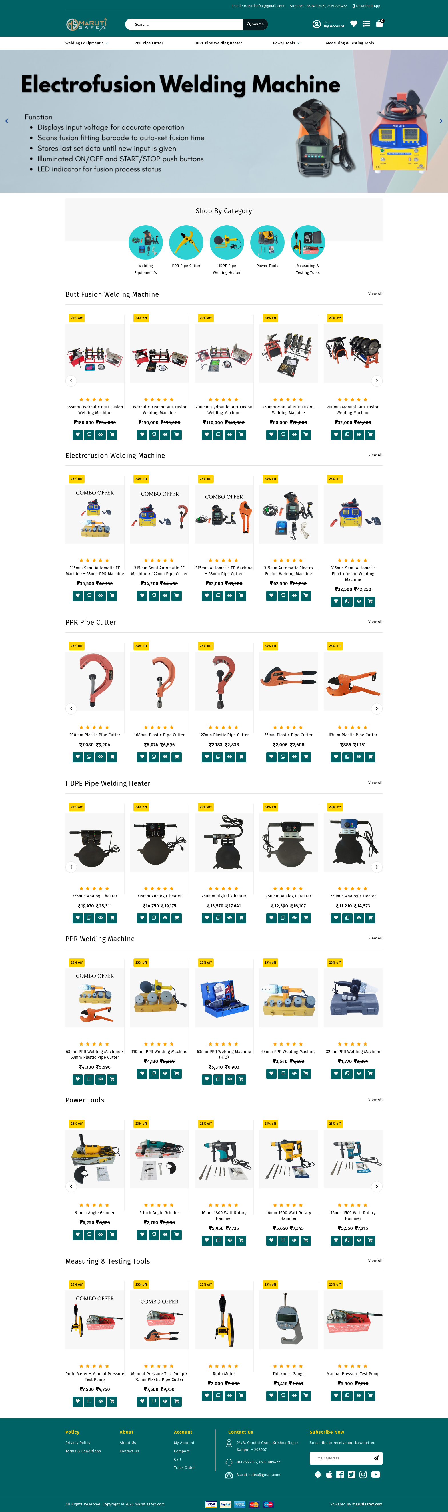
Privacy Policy (77, 1443)
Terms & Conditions (83, 1451)
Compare (182, 1451)
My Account (184, 1443)
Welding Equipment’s (85, 43)
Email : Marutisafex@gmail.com (258, 6)
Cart (177, 1459)
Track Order (184, 1467)
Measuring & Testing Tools (350, 43)
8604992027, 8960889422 (258, 1462)
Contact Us (129, 1451)
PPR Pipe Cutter (149, 43)
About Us (128, 1443)
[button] (6, 121)
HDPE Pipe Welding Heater (218, 43)
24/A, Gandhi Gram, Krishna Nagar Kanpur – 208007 (267, 1446)
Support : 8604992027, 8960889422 (318, 6)
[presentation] (71, 381)
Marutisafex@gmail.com (258, 1475)
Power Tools (285, 43)
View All (375, 294)
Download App (366, 6)
